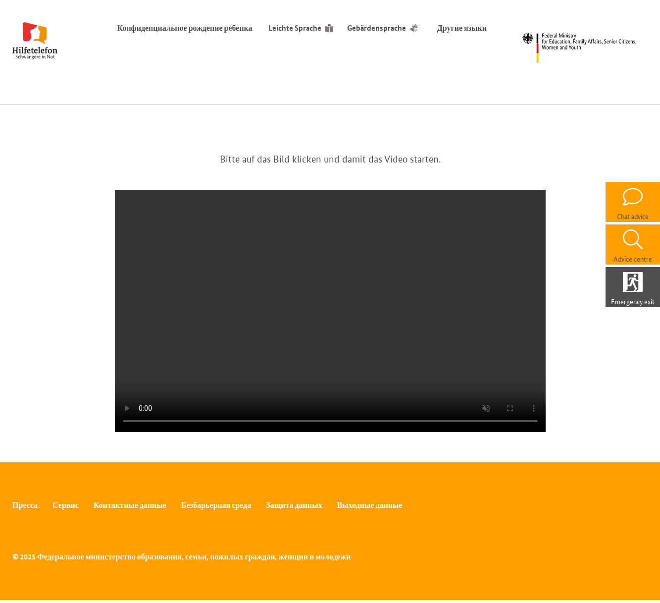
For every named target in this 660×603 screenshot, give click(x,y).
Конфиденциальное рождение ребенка (185, 28)
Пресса (25, 505)
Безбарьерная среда (216, 505)
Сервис (65, 505)
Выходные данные (369, 505)
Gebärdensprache (376, 28)
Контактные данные (130, 505)
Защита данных (294, 505)
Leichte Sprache (294, 28)
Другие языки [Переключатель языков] (464, 28)
